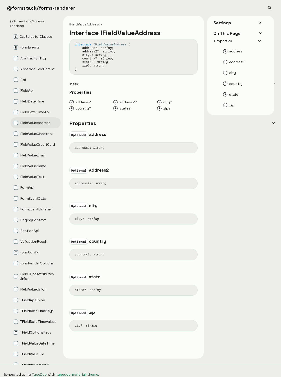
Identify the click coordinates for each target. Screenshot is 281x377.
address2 (89, 51)
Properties (238, 41)
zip (85, 65)
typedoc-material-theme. (77, 374)
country (88, 58)
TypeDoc (39, 374)
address (88, 48)
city (86, 55)
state (87, 62)
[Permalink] (110, 135)
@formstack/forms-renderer (41, 8)
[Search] (269, 8)
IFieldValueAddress (84, 24)
